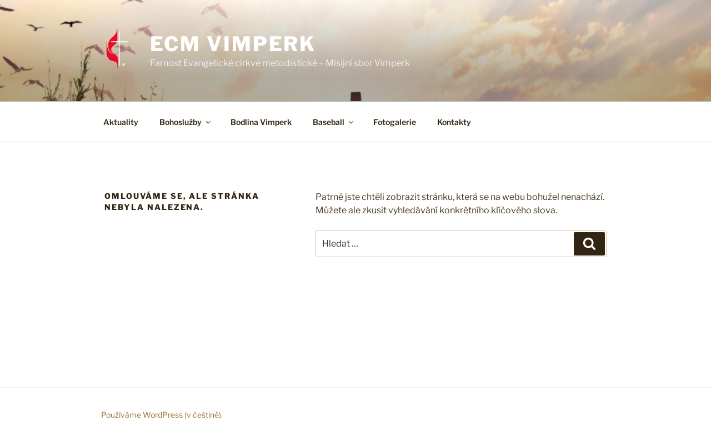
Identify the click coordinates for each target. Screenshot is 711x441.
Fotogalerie (394, 122)
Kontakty (454, 122)
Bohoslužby (185, 122)
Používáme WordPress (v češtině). (162, 414)
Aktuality (120, 122)
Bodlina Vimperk (261, 122)
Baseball (334, 122)
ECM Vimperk (233, 44)
